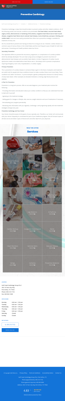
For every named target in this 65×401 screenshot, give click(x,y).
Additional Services (33, 24)
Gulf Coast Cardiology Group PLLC (10, 24)
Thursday (14, 309)
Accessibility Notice (47, 373)
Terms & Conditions (34, 373)
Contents (23, 24)
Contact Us (58, 373)
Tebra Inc (15, 373)
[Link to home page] (11, 6)
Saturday (14, 313)
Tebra (39, 395)
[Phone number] (10, 324)
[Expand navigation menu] (63, 6)
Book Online (10, 330)
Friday (14, 311)
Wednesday (14, 307)
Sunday (14, 315)
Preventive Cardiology (45, 24)
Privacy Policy (23, 373)
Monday (14, 302)
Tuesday (14, 304)
